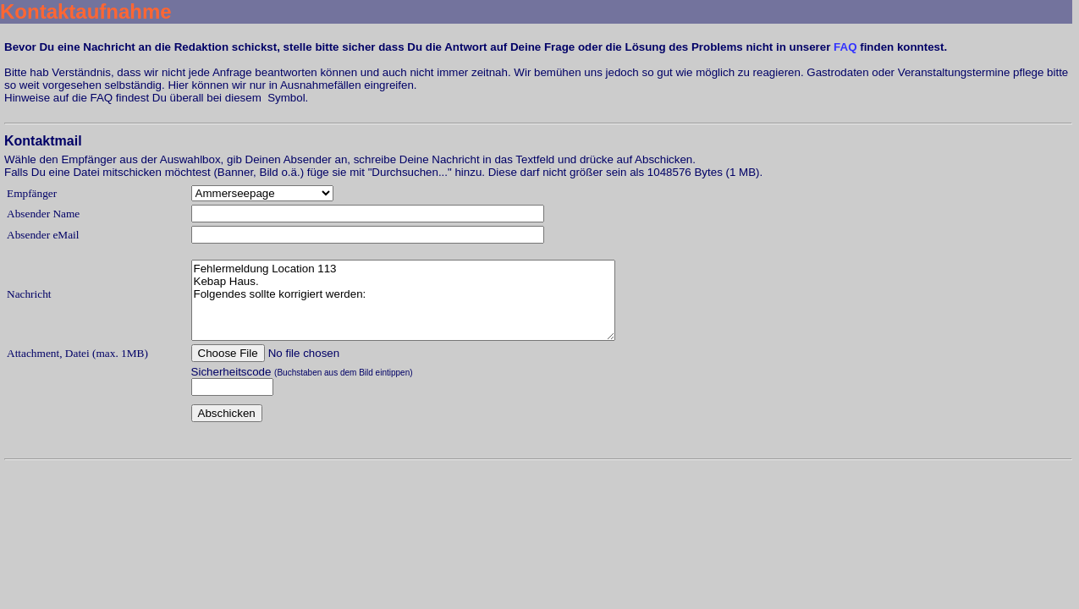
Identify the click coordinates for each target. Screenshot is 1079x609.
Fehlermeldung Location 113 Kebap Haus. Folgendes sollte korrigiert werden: (403, 300)
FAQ (845, 47)
